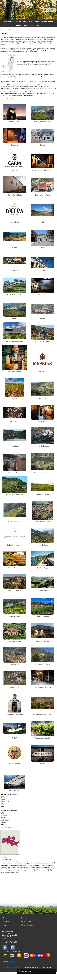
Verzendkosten (26, 921)
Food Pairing (29, 25)
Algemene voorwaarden (31, 967)
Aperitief (17, 21)
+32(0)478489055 (10, 942)
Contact (23, 918)
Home (5, 918)
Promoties (18, 25)
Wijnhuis (39, 25)
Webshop (3, 30)
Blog (4, 925)
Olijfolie (36, 21)
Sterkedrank (27, 21)
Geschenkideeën (47, 21)
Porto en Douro (11, 98)
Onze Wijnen (8, 21)
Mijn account (7, 921)
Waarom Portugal (27, 925)
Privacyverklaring (46, 967)
